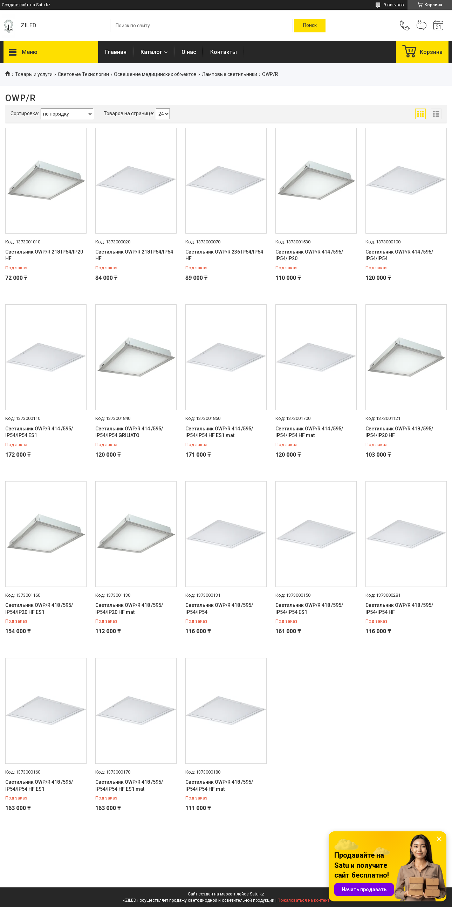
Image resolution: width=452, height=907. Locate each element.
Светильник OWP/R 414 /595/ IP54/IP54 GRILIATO (129, 432)
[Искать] (310, 25)
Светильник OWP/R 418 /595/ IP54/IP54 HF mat (219, 785)
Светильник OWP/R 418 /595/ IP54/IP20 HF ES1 (39, 608)
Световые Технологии (83, 74)
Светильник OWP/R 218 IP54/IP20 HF (44, 255)
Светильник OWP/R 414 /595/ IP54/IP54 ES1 (39, 432)
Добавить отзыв (421, 26)
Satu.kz (257, 894)
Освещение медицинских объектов (155, 74)
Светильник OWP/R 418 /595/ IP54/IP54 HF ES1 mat (129, 785)
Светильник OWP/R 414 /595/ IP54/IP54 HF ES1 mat (219, 432)
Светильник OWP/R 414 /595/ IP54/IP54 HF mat (309, 432)
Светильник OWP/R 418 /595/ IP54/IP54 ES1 (309, 608)
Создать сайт (15, 4)
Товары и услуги (34, 74)
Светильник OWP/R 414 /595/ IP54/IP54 (399, 255)
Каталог (151, 52)
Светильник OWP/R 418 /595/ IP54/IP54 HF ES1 (39, 785)
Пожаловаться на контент (303, 900)
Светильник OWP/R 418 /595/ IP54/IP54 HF (399, 608)
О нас (189, 52)
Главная (115, 52)
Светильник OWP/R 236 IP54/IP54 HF (224, 255)
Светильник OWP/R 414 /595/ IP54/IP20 (309, 255)
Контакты (223, 52)
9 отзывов (394, 4)
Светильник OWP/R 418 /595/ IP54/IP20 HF (399, 432)
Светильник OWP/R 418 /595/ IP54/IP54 (219, 608)
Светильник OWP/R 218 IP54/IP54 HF (134, 255)
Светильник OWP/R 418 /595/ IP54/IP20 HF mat (129, 608)
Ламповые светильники (229, 74)
